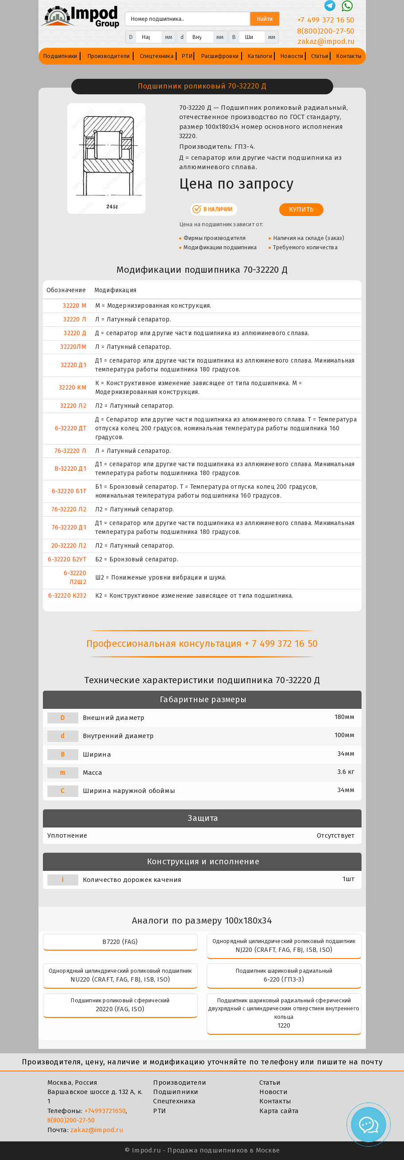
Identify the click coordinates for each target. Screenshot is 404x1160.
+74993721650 (105, 1111)
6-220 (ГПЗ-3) (284, 979)
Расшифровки (220, 56)
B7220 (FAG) (120, 942)
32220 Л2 (73, 406)
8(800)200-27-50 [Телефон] (326, 31)
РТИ (187, 56)
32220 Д (75, 333)
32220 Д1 (73, 365)
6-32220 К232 (67, 595)
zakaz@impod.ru (96, 1130)
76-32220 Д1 (69, 527)
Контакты (349, 56)
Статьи (319, 56)
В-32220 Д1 (70, 468)
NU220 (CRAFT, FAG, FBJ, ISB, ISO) (120, 979)
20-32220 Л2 (68, 545)
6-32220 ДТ (70, 428)
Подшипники (60, 56)
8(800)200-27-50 (71, 1120)
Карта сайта (279, 1111)
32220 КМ (72, 387)
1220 (284, 1025)
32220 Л (74, 319)
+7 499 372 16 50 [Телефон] (325, 20)
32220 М (74, 305)
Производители (108, 56)
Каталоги (259, 56)
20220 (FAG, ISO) (120, 1009)
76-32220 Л (70, 451)
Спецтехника (156, 56)
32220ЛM (73, 347)
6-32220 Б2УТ (67, 559)
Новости (291, 56)
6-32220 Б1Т (69, 491)
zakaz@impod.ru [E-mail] (326, 41)
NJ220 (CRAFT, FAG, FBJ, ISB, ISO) (284, 950)
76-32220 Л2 (68, 509)
